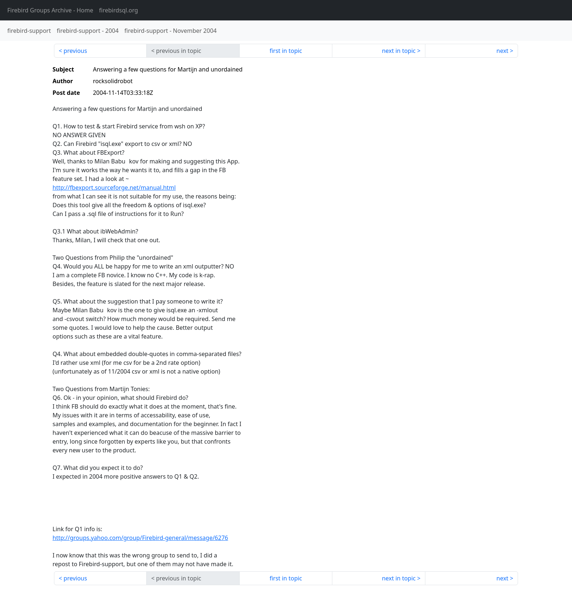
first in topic (286, 51)
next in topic (399, 51)
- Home (50, 10)
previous (75, 51)
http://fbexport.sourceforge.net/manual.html (114, 188)
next (502, 51)
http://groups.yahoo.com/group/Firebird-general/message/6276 (140, 538)
